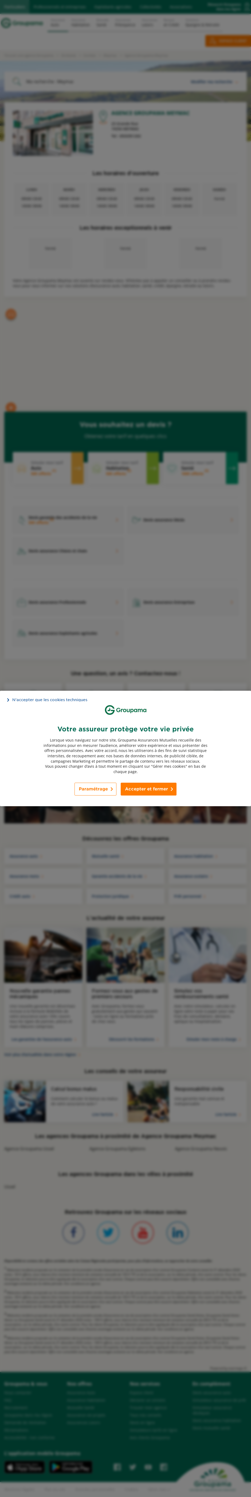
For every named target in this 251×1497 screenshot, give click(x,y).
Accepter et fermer (146, 789)
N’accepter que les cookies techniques (49, 700)
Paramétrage (93, 789)
